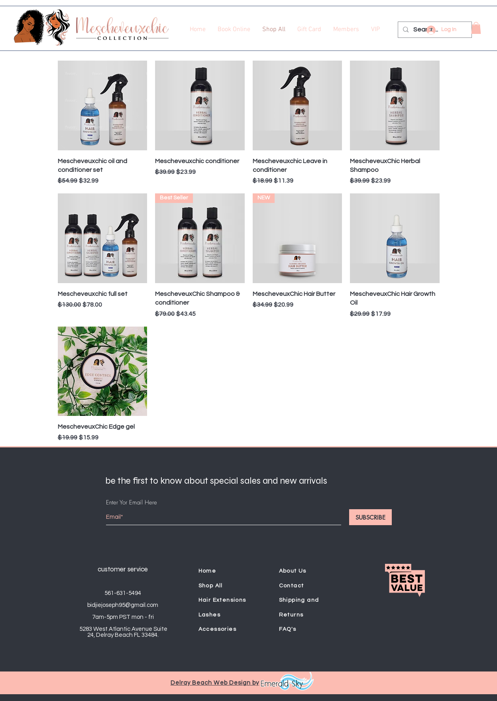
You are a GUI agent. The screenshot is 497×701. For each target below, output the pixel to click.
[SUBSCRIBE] (370, 517)
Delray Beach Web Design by (215, 683)
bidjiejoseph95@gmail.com (122, 605)
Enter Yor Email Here (131, 503)
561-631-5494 (122, 593)
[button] (476, 28)
